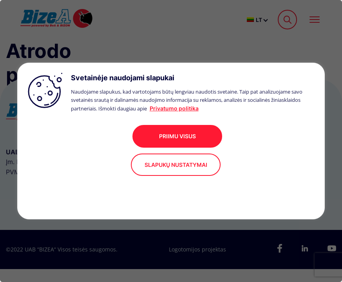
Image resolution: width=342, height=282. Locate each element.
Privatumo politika (174, 108)
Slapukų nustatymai (176, 164)
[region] (171, 141)
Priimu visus (177, 136)
